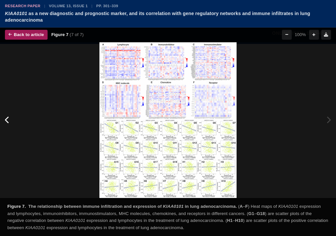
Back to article (26, 34)
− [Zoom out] (286, 34)
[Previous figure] (7, 120)
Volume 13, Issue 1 (68, 6)
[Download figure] (326, 35)
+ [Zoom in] (314, 34)
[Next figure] (328, 120)
